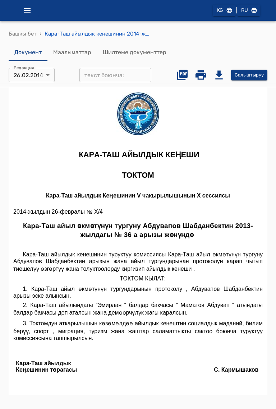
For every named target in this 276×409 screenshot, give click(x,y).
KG (224, 11)
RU (248, 11)
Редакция (24, 67)
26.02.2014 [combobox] (28, 75)
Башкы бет (23, 34)
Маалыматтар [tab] (72, 52)
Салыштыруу (249, 75)
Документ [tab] (28, 52)
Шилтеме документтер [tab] (134, 52)
